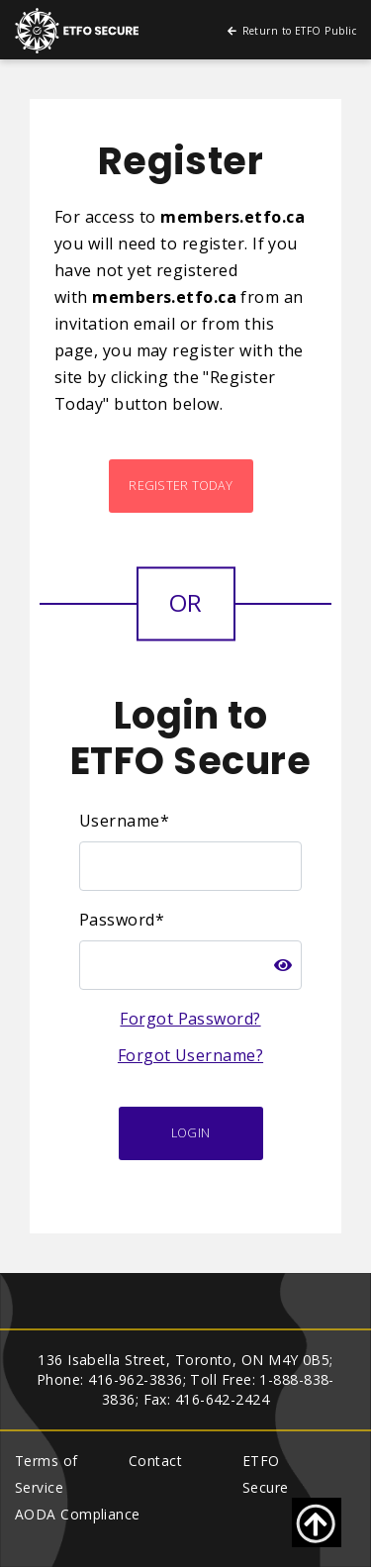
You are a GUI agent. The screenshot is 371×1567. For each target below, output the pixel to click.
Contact (155, 1460)
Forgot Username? (190, 1055)
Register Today (180, 485)
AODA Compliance (77, 1514)
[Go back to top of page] (316, 1522)
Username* (124, 821)
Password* (121, 919)
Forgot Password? (190, 1018)
